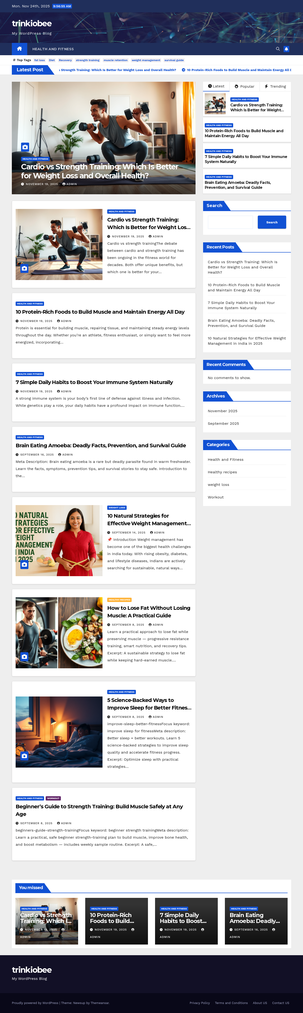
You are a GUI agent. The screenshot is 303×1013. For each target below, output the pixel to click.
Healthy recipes (119, 599)
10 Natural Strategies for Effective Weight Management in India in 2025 (147, 523)
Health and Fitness (53, 49)
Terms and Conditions (231, 1003)
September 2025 (223, 423)
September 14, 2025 (129, 532)
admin (69, 184)
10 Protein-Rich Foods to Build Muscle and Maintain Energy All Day (244, 133)
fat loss (39, 60)
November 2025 (222, 411)
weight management (146, 60)
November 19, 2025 (42, 184)
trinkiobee (31, 23)
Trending (275, 86)
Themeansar (100, 1003)
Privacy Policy (200, 1003)
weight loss (117, 507)
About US (260, 1003)
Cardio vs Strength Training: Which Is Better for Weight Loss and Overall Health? (99, 171)
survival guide (174, 60)
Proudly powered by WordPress (35, 1003)
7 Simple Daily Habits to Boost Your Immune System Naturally (94, 382)
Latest (216, 86)
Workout (53, 798)
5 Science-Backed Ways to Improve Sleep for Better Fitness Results (148, 708)
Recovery (65, 60)
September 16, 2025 (37, 454)
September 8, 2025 (128, 624)
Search (214, 205)
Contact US (280, 1003)
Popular (244, 86)
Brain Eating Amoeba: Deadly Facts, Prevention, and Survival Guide (238, 185)
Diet (52, 60)
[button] (278, 49)
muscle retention (116, 60)
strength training (87, 60)
